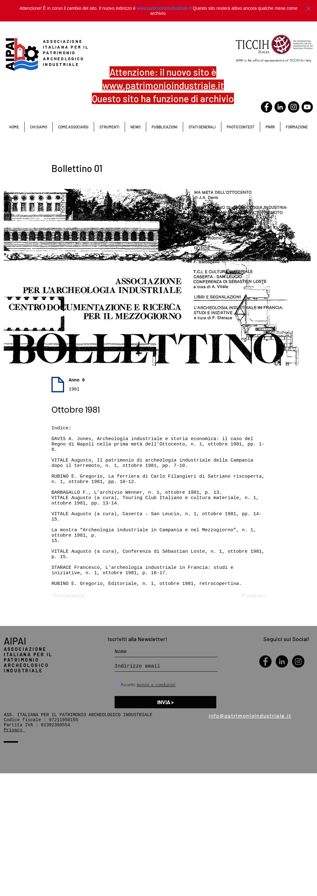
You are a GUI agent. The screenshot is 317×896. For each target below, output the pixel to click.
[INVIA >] (165, 702)
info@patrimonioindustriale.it (250, 715)
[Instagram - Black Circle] (298, 661)
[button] (202, 127)
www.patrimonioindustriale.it (164, 8)
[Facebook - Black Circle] (266, 107)
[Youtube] (307, 107)
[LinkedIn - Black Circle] (280, 107)
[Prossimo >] (250, 596)
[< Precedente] (72, 596)
